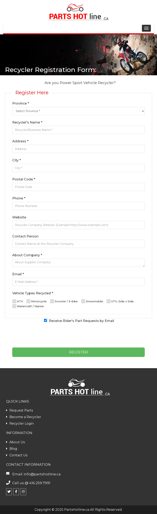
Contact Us (16, 455)
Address (20, 141)
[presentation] (78, 336)
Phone (18, 198)
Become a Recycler (23, 417)
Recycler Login (20, 423)
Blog (11, 449)
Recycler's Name (27, 122)
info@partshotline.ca (42, 474)
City (16, 160)
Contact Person (25, 236)
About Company (27, 255)
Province (20, 103)
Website (19, 217)
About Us (15, 442)
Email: (18, 474)
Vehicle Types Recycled (32, 293)
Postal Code (23, 179)
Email (18, 274)
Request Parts (19, 410)
